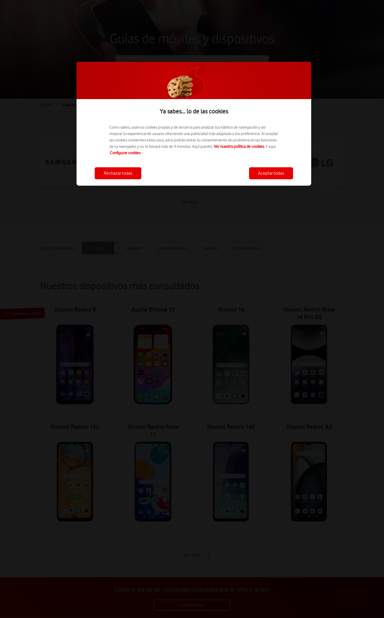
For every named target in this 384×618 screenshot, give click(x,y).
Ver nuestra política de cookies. (239, 146)
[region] (194, 124)
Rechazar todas (118, 173)
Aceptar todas (271, 173)
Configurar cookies (125, 153)
